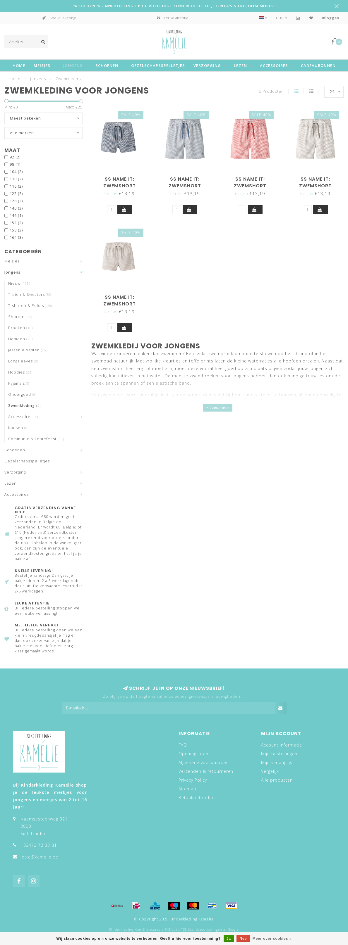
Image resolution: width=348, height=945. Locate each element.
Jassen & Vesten (27, 350)
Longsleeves (23, 361)
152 (16, 222)
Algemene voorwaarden (204, 762)
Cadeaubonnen (318, 65)
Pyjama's (19, 383)
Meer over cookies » (272, 939)
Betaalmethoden (197, 797)
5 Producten (271, 91)
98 (15, 164)
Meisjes (42, 65)
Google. (233, 929)
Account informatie (281, 745)
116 (16, 186)
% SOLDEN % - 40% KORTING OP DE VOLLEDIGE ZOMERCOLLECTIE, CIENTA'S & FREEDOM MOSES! (174, 6)
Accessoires (274, 65)
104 (16, 171)
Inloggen (330, 17)
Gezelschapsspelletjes (158, 65)
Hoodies (20, 372)
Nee (243, 939)
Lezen (240, 65)
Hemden (20, 338)
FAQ (183, 745)
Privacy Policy (193, 780)
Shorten (20, 316)
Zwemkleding (24, 405)
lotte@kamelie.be (39, 857)
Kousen (18, 427)
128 (16, 200)
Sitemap (187, 789)
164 (16, 237)
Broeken (20, 327)
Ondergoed (22, 394)
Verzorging (207, 65)
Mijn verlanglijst (277, 762)
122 (16, 193)
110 (16, 179)
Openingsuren (193, 753)
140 (16, 208)
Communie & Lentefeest (36, 438)
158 (16, 230)
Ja (229, 939)
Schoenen (106, 65)
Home (19, 65)
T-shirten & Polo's (31, 305)
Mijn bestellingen (279, 753)
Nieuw (19, 283)
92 (15, 157)
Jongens (73, 65)
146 (16, 215)
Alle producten (277, 780)
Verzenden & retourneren (206, 771)
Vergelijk (270, 771)
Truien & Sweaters (30, 294)
